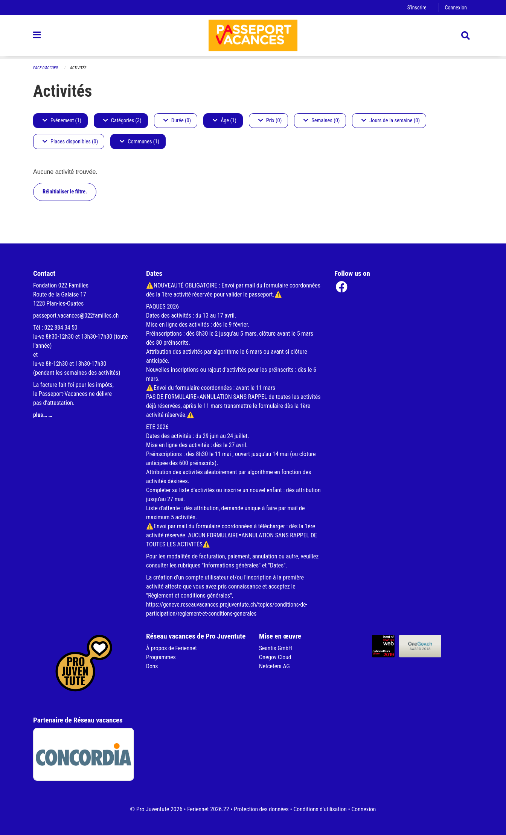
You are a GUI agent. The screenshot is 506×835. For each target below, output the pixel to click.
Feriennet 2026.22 (206, 809)
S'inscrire (416, 7)
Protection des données (261, 809)
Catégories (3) (122, 120)
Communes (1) (139, 141)
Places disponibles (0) (70, 141)
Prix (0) (270, 120)
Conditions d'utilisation (321, 809)
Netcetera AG (275, 666)
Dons (152, 666)
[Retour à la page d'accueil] (253, 37)
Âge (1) (224, 120)
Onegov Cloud (275, 657)
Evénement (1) (62, 120)
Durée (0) (177, 120)
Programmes (161, 657)
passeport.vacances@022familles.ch (77, 315)
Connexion (455, 7)
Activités (79, 67)
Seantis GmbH (276, 648)
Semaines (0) (321, 120)
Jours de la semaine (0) (390, 120)
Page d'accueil (46, 67)
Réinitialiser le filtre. (65, 192)
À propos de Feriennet (172, 648)
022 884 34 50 (61, 327)
